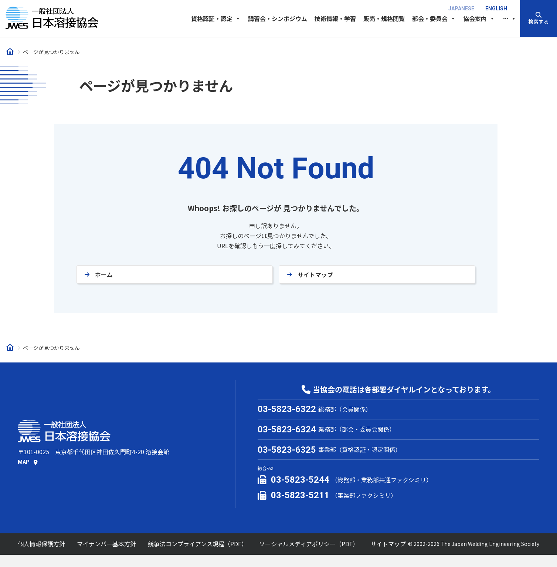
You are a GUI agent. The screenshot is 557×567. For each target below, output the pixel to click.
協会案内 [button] (479, 18)
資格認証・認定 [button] (216, 18)
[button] (538, 18)
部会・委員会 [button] (434, 18)
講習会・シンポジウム (277, 18)
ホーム (104, 274)
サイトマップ (315, 274)
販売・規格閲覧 (384, 18)
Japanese (461, 8)
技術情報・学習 (335, 18)
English (496, 8)
